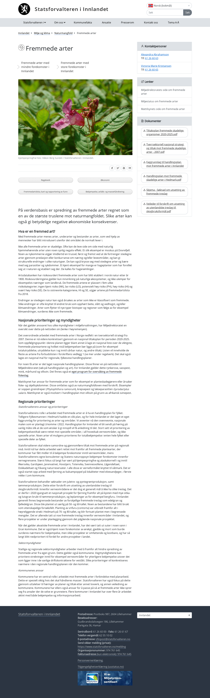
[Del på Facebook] (112, 168)
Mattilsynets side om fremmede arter (163, 109)
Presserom (127, 22)
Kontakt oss (151, 22)
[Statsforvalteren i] (164, 615)
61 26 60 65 (151, 69)
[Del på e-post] (129, 168)
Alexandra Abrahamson (155, 54)
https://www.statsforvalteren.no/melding (102, 646)
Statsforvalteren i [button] (33, 22)
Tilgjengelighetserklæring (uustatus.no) (101, 666)
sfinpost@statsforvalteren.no (113, 639)
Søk (187, 12)
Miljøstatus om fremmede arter (159, 101)
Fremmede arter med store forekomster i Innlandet (75, 67)
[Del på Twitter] (118, 168)
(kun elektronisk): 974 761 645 (104, 654)
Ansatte (106, 22)
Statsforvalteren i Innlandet (72, 9)
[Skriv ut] (124, 168)
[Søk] (165, 12)
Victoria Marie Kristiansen (156, 66)
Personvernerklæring (90, 660)
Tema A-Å (173, 22)
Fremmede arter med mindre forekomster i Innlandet (35, 67)
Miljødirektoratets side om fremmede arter (163, 91)
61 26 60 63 (151, 58)
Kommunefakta (83, 22)
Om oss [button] (58, 22)
